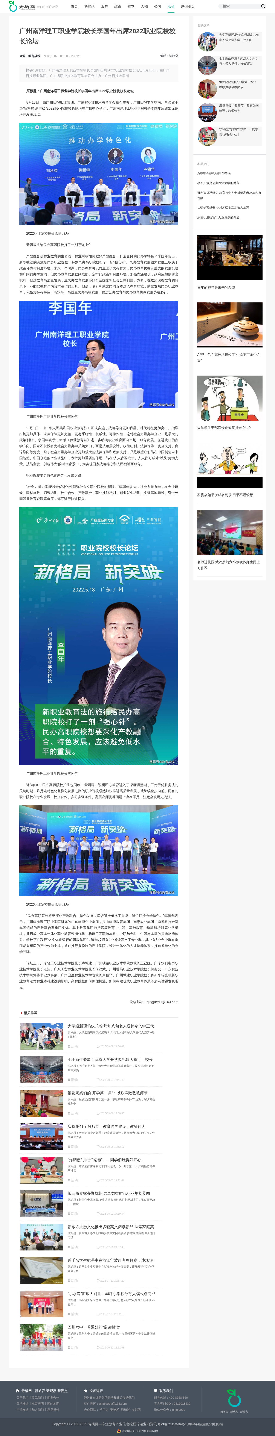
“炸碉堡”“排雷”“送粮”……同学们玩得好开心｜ (106, 1160)
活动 (171, 6)
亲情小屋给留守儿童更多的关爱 (218, 217)
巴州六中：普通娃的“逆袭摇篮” (94, 1327)
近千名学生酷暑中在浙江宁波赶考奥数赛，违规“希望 (111, 1261)
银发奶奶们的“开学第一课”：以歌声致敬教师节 (108, 1093)
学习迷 (103, 1409)
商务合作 (53, 1397)
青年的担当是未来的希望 (216, 287)
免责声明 (38, 1403)
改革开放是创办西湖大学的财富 (218, 183)
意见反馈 (53, 1409)
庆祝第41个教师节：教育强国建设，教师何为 (106, 1126)
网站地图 (53, 1403)
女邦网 (136, 1409)
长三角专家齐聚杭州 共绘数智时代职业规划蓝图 (109, 1193)
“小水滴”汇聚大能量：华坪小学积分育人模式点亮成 (111, 1294)
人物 (144, 6)
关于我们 (23, 1397)
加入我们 (38, 1409)
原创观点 (188, 6)
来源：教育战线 (29, 56)
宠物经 (114, 1409)
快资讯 (89, 6)
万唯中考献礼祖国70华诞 (214, 173)
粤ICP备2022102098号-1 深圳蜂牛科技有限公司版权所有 (190, 1424)
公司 (157, 6)
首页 (74, 6)
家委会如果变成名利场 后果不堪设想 (225, 495)
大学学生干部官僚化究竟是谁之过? (224, 428)
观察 (104, 6)
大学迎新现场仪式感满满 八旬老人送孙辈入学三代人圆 (111, 1026)
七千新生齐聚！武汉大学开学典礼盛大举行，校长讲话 (110, 1060)
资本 (131, 6)
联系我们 (38, 1397)
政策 (117, 6)
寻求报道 (23, 1403)
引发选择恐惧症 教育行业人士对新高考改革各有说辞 (229, 195)
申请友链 (23, 1409)
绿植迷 (125, 1409)
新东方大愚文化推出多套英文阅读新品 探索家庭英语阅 (111, 1227)
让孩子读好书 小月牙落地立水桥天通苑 (223, 207)
